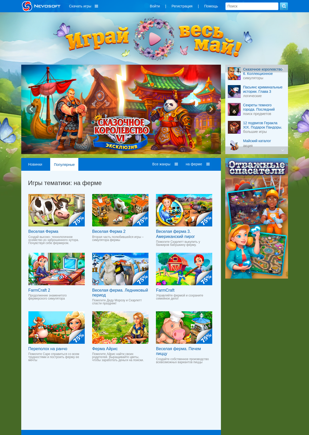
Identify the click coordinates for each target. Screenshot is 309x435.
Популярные (64, 165)
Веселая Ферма (43, 231)
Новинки (35, 164)
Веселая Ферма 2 (108, 231)
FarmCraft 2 (39, 290)
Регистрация (182, 6)
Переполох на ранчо (47, 349)
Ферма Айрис (105, 349)
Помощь (211, 6)
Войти (155, 6)
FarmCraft (165, 290)
